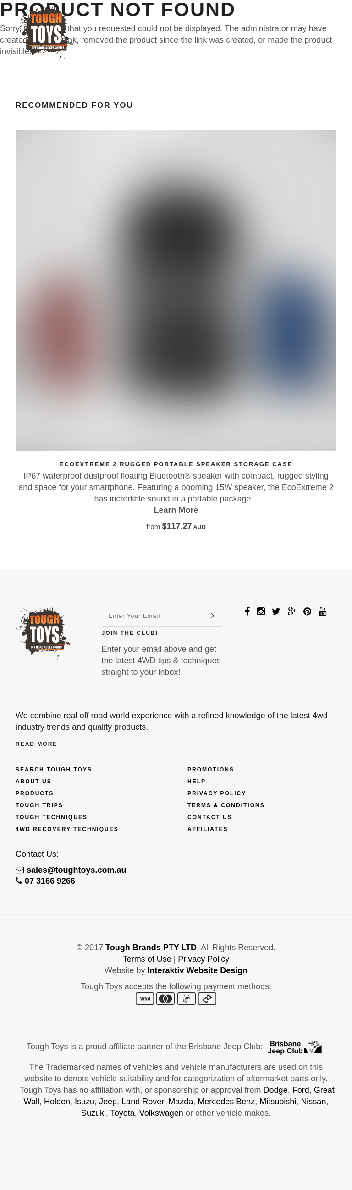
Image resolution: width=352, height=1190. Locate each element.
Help (196, 781)
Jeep (108, 1101)
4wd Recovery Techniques (67, 829)
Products (35, 793)
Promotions (210, 769)
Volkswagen (161, 1113)
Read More (36, 744)
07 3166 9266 (45, 881)
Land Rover (142, 1101)
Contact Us (209, 817)
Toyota (122, 1113)
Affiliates (207, 829)
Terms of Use (147, 959)
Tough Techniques (52, 817)
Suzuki (93, 1113)
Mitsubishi (277, 1101)
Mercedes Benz (226, 1101)
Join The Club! (130, 633)
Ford (300, 1090)
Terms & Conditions (226, 805)
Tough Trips (39, 805)
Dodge (276, 1090)
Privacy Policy (216, 793)
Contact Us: (37, 854)
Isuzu (84, 1101)
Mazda (180, 1101)
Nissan (313, 1101)
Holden (57, 1101)
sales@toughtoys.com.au (71, 870)
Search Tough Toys (54, 769)
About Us (34, 781)
